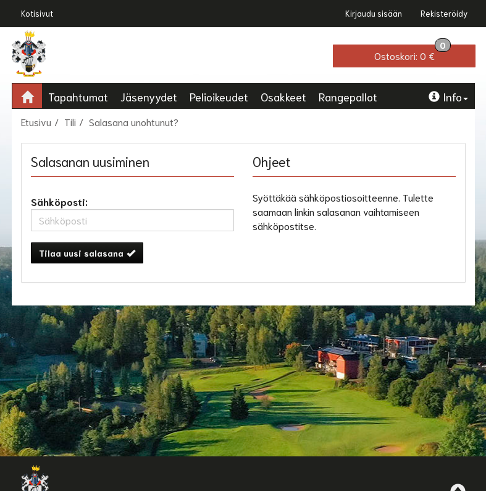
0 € (412, 53)
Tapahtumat (78, 96)
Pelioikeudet (219, 96)
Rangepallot (348, 96)
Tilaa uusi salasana (87, 252)
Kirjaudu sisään (373, 13)
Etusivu (36, 121)
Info (448, 96)
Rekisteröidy (444, 13)
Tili (70, 121)
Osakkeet (283, 96)
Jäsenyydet (148, 96)
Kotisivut (37, 13)
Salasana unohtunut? (133, 121)
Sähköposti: (59, 201)
